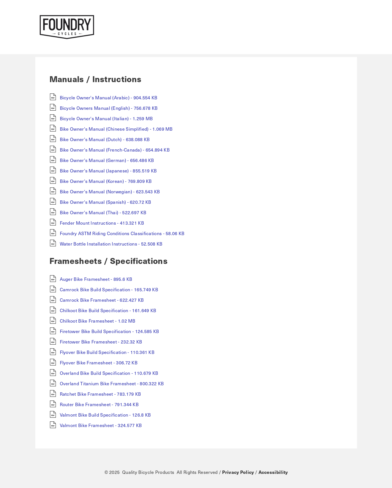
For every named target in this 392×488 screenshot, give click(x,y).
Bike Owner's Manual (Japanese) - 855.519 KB (108, 170)
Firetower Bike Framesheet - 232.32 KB (101, 341)
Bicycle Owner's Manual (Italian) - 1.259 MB (106, 118)
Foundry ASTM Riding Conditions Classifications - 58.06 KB (122, 233)
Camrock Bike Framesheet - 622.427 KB (102, 299)
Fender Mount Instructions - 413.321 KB (102, 222)
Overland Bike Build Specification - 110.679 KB (109, 372)
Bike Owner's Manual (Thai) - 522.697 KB (103, 212)
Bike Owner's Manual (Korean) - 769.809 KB (106, 181)
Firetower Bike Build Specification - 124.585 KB (109, 331)
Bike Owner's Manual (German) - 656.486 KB (107, 160)
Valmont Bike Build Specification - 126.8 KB (105, 414)
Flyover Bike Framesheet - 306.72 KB (99, 362)
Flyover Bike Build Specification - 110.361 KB (107, 352)
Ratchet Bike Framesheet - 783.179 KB (100, 393)
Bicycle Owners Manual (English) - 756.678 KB (109, 107)
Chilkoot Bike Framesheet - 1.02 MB (97, 320)
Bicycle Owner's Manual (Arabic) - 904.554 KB (108, 97)
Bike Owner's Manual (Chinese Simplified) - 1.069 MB (116, 128)
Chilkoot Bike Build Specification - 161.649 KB (108, 310)
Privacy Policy (238, 472)
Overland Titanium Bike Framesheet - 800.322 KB (112, 383)
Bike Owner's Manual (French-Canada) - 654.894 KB (115, 149)
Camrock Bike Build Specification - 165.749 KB (109, 289)
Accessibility (273, 472)
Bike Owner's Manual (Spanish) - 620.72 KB (105, 201)
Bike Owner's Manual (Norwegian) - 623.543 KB (110, 191)
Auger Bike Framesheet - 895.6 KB (96, 278)
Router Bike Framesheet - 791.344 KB (99, 404)
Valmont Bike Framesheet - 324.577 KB (101, 425)
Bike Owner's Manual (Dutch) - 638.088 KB (105, 139)
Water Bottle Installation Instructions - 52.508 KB (111, 243)
